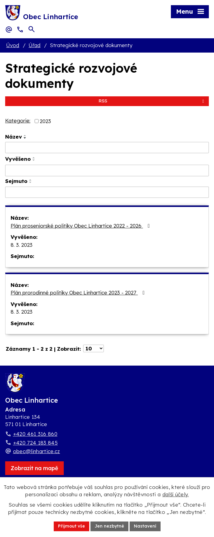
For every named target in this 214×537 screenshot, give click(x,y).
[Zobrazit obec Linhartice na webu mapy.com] (34, 468)
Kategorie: (17, 120)
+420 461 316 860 (35, 434)
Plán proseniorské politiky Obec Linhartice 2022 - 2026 (81, 225)
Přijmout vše (71, 526)
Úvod (12, 45)
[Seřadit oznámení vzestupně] (25, 135)
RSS (152, 101)
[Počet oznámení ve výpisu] (93, 348)
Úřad (34, 45)
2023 (45, 121)
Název (13, 136)
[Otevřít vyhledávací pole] (32, 29)
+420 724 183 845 (35, 442)
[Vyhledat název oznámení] (107, 147)
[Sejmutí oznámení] (107, 192)
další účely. (175, 494)
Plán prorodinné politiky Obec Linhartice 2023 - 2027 (79, 292)
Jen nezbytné (109, 526)
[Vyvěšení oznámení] (107, 170)
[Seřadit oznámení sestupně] (25, 138)
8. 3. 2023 (21, 245)
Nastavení (145, 526)
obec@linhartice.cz (36, 451)
